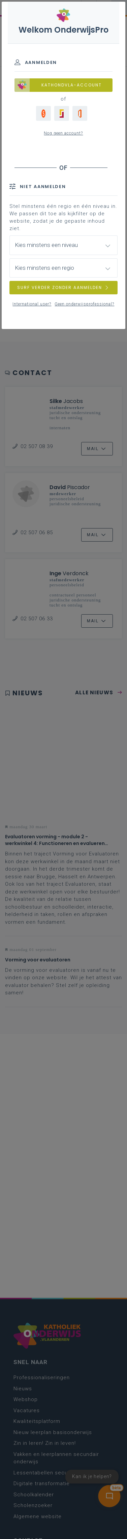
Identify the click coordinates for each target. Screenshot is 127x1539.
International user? (31, 304)
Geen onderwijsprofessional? (84, 304)
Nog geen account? (63, 133)
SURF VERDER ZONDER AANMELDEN (63, 287)
